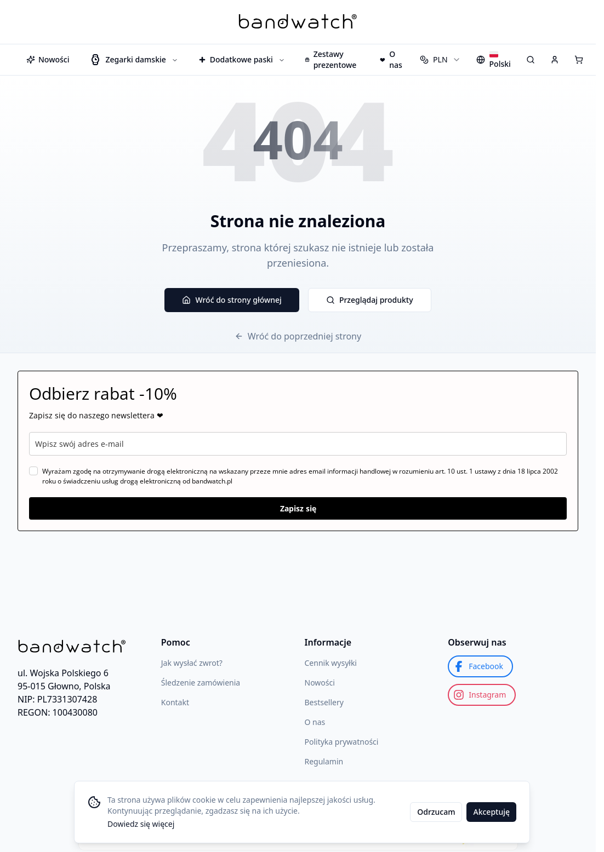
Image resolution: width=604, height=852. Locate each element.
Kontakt (175, 702)
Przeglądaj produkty (369, 300)
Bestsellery (324, 702)
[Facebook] (480, 666)
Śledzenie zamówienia (200, 682)
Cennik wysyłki (331, 663)
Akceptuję (491, 812)
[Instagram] (482, 695)
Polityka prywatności (342, 741)
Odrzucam (436, 812)
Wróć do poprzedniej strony (298, 336)
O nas (315, 722)
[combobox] (440, 60)
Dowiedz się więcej (140, 824)
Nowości (320, 682)
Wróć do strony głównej (231, 300)
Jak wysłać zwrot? (192, 663)
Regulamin (324, 761)
